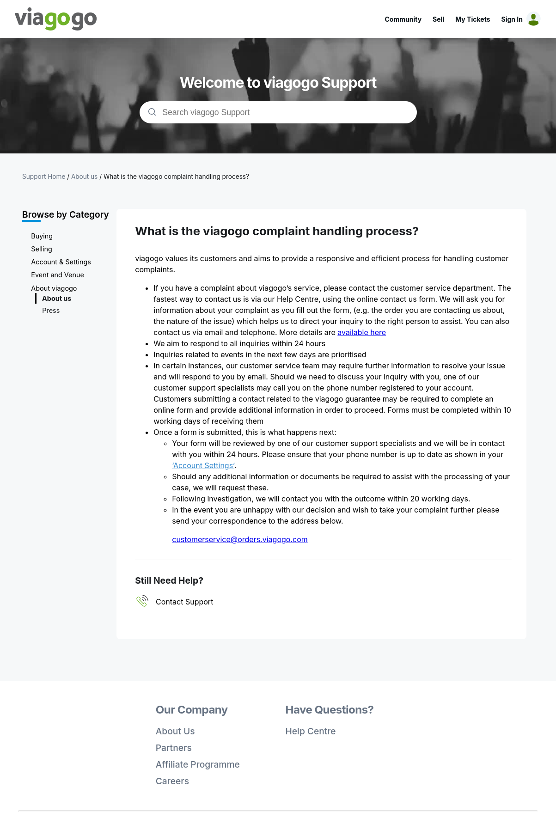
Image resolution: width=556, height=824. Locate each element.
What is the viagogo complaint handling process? (176, 176)
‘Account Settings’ (203, 465)
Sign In (512, 19)
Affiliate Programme (198, 764)
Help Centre (311, 731)
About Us (175, 731)
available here (361, 332)
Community (403, 19)
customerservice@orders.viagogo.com (240, 539)
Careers (172, 781)
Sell (438, 19)
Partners (174, 747)
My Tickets (472, 19)
